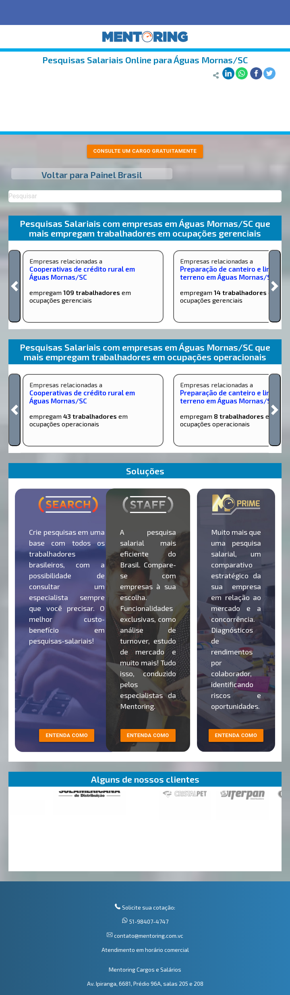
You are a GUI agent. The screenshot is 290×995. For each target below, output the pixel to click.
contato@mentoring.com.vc (148, 935)
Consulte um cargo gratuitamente (145, 151)
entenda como (67, 735)
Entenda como (236, 735)
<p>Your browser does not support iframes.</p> (145, 831)
